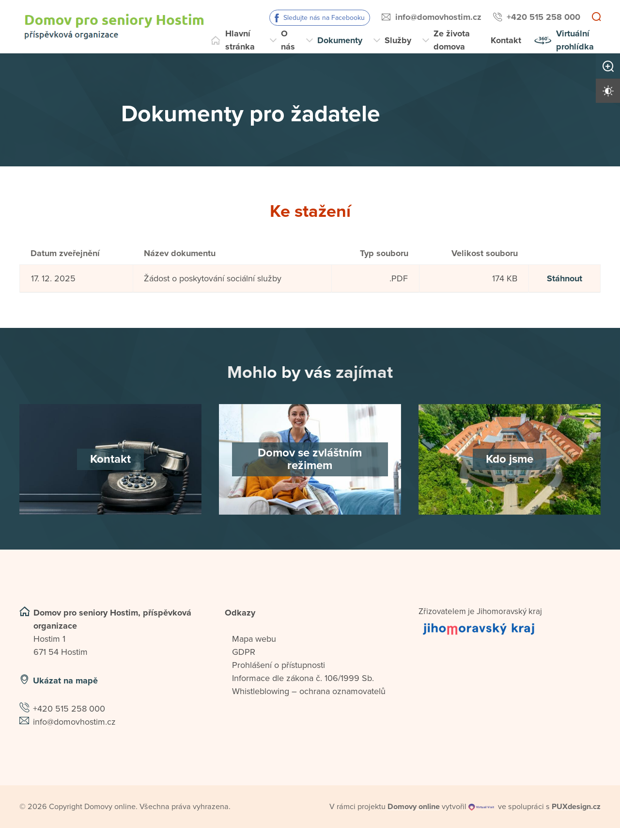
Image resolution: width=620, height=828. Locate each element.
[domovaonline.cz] (414, 806)
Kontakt (506, 40)
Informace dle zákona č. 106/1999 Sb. (303, 678)
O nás (288, 40)
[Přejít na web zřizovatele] (509, 628)
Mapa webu (254, 638)
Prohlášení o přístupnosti (278, 665)
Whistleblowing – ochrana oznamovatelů (309, 691)
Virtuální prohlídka (575, 40)
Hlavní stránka (240, 40)
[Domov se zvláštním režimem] (310, 459)
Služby (398, 40)
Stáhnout (564, 278)
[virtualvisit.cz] (481, 806)
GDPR (243, 652)
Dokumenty (339, 40)
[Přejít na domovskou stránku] (114, 26)
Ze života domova (452, 40)
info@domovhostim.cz (438, 17)
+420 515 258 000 (543, 17)
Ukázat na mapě (65, 680)
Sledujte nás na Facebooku (324, 18)
